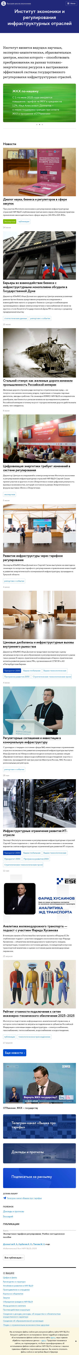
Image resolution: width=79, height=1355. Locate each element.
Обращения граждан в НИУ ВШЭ (18, 1301)
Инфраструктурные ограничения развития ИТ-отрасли (35, 833)
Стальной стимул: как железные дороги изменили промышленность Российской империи (38, 382)
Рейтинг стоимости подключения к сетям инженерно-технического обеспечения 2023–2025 (39, 1013)
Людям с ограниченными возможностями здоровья (26, 1325)
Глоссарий (8, 1216)
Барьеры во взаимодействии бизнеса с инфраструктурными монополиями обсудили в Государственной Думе (35, 287)
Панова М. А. (39, 1244)
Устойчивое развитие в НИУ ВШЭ (18, 1285)
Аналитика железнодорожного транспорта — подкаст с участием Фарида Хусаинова (35, 928)
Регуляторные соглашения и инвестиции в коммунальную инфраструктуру (32, 740)
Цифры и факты (10, 1277)
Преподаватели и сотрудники (16, 1289)
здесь (53, 1337)
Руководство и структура (14, 1281)
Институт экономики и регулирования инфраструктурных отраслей (40, 17)
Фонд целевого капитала (14, 1305)
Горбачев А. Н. (25, 1244)
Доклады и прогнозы (27, 1151)
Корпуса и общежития (13, 1293)
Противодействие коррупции (16, 1309)
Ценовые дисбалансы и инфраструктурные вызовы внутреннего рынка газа (38, 644)
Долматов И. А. (10, 1244)
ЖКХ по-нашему (25, 91)
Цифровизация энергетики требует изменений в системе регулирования (36, 468)
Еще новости (15, 1053)
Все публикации (14, 1257)
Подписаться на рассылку (31, 1176)
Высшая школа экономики (19, 3)
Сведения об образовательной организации (23, 1321)
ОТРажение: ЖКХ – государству (20, 1108)
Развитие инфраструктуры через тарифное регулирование (33, 558)
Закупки (6, 1297)
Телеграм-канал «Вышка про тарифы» (33, 1124)
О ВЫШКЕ (8, 1273)
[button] (5, 102)
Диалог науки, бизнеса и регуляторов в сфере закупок (35, 201)
